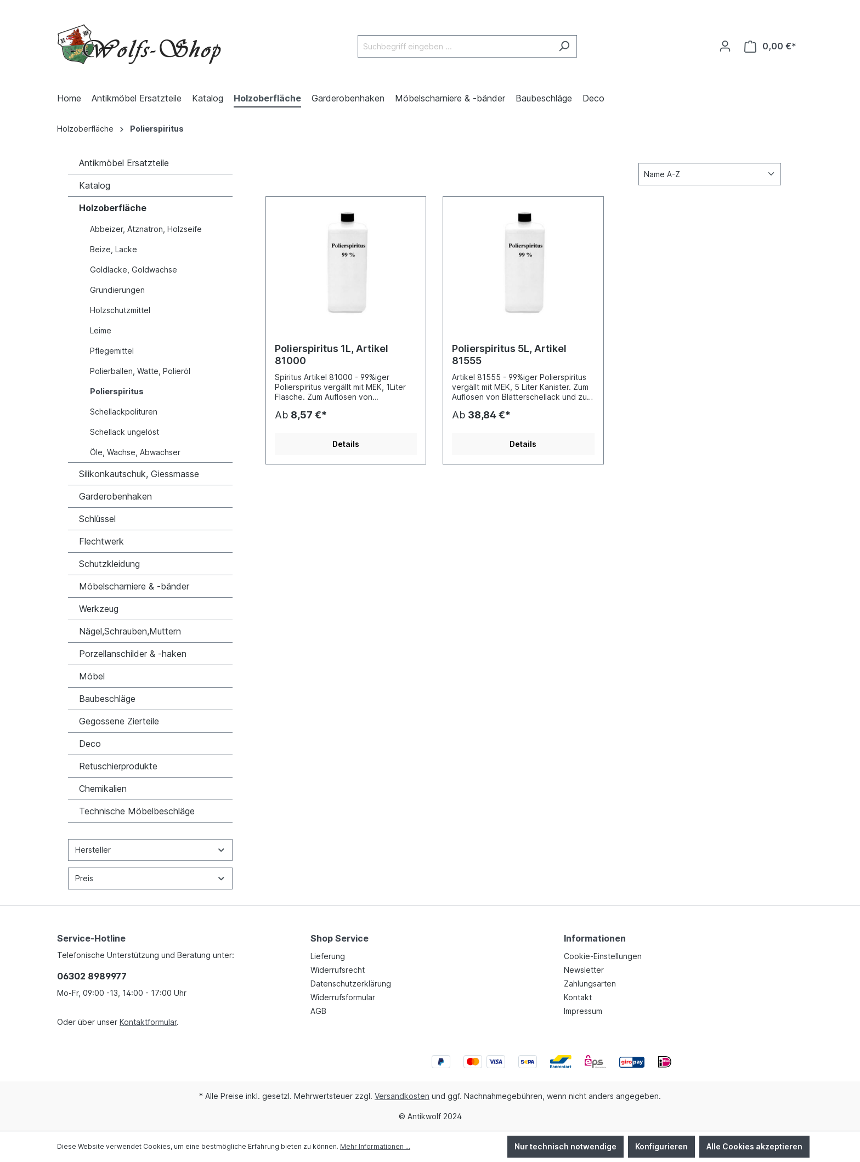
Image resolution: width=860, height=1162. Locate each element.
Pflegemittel (112, 350)
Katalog (94, 185)
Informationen (595, 938)
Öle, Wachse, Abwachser (135, 452)
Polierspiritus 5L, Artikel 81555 (509, 354)
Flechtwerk (101, 541)
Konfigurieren (661, 1146)
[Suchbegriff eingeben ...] (455, 46)
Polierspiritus (117, 391)
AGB (318, 1011)
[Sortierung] (709, 174)
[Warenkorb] (770, 46)
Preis (150, 878)
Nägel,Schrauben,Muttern (130, 631)
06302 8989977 (92, 976)
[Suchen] (564, 46)
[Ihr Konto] (725, 46)
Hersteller (150, 849)
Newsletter (584, 969)
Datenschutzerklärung (350, 983)
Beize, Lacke (113, 249)
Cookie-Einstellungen (603, 956)
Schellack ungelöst (124, 432)
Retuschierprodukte (118, 766)
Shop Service (339, 938)
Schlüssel (97, 518)
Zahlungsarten (590, 983)
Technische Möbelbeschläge (137, 811)
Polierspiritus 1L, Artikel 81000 (331, 354)
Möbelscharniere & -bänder (134, 586)
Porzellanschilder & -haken (132, 653)
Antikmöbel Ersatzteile (124, 162)
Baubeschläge (107, 698)
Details (345, 444)
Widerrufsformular (342, 997)
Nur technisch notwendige (565, 1146)
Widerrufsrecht (337, 969)
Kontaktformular (148, 1022)
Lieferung (327, 956)
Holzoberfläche (112, 207)
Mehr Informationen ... (375, 1146)
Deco (90, 743)
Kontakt (578, 997)
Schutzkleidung (109, 563)
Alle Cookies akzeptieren (754, 1146)
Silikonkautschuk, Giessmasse (139, 473)
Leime (100, 330)
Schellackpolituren (123, 411)
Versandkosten (402, 1096)
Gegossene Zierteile (119, 721)
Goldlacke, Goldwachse (133, 269)
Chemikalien (103, 788)
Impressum (583, 1011)
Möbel (92, 676)
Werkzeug (98, 608)
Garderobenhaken (115, 496)
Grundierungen (117, 289)
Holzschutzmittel (120, 310)
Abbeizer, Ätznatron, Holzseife (146, 229)
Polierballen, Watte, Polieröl (140, 371)
